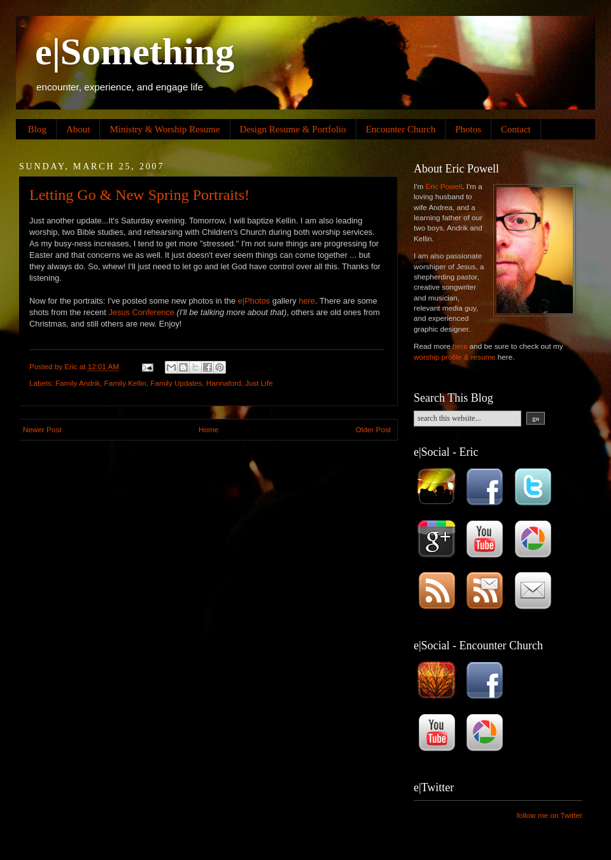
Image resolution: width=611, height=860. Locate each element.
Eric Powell (443, 186)
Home (208, 429)
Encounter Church (401, 129)
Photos (468, 129)
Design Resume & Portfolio (293, 129)
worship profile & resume (455, 357)
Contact (516, 129)
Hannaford (223, 383)
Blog (37, 129)
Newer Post (42, 429)
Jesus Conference (141, 312)
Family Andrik (77, 383)
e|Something (134, 52)
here (306, 301)
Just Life (259, 383)
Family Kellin (125, 383)
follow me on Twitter (549, 815)
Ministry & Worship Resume (164, 129)
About (78, 129)
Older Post (373, 429)
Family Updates (176, 383)
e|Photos (254, 301)
